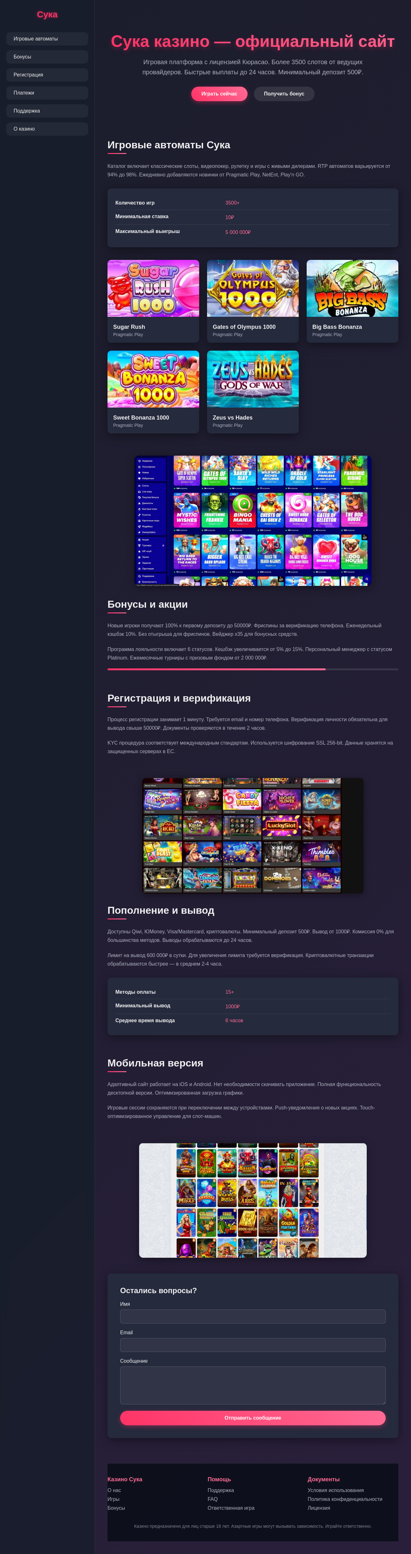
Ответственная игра (231, 1508)
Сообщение (134, 1361)
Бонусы (22, 56)
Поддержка (27, 111)
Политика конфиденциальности (345, 1499)
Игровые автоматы (36, 38)
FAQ (213, 1499)
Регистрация (28, 74)
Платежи (24, 92)
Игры (113, 1499)
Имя (125, 1304)
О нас (114, 1490)
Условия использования (336, 1490)
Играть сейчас (219, 93)
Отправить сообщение (252, 1418)
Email (126, 1332)
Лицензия (319, 1508)
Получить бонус (284, 93)
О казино (24, 129)
